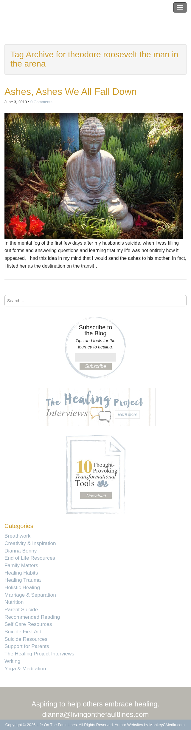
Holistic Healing (22, 587)
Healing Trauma (22, 580)
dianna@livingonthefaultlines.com (95, 714)
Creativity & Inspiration (30, 543)
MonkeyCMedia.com (167, 725)
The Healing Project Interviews (39, 654)
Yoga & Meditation (25, 669)
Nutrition (14, 602)
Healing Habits (21, 573)
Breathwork (17, 536)
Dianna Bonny (20, 551)
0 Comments (41, 102)
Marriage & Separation (30, 595)
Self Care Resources (28, 624)
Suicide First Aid (22, 632)
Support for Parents (26, 646)
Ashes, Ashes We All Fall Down (70, 91)
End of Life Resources (29, 558)
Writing (12, 661)
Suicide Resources (25, 639)
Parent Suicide (21, 609)
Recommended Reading (32, 617)
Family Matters (21, 565)
